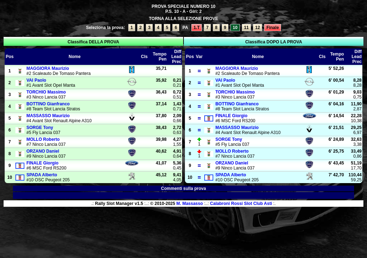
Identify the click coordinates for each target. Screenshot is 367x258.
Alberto (42, 174)
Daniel (43, 151)
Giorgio (42, 163)
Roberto (43, 139)
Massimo (46, 92)
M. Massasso (189, 203)
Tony (40, 127)
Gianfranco (48, 103)
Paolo (36, 80)
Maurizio (48, 68)
